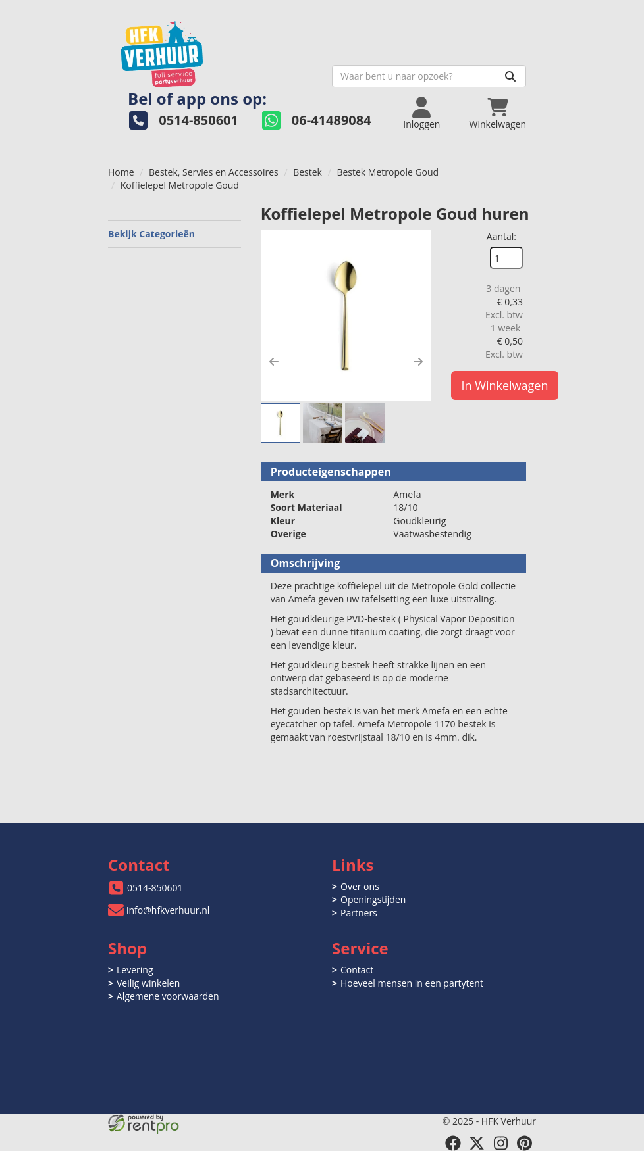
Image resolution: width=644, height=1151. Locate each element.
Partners (358, 912)
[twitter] (477, 1143)
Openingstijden (373, 899)
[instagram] (500, 1143)
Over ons (359, 886)
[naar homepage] (215, 50)
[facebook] (453, 1143)
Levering (135, 970)
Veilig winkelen (148, 983)
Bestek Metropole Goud (387, 172)
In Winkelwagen (505, 385)
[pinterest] (524, 1143)
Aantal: (501, 236)
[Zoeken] (510, 76)
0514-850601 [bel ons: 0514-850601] (155, 887)
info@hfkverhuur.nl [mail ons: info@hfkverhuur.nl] (167, 910)
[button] (274, 362)
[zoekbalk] (429, 76)
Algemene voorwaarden (168, 996)
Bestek (307, 172)
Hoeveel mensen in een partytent (411, 983)
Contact (356, 970)
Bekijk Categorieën (174, 234)
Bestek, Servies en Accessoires (214, 172)
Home (121, 172)
